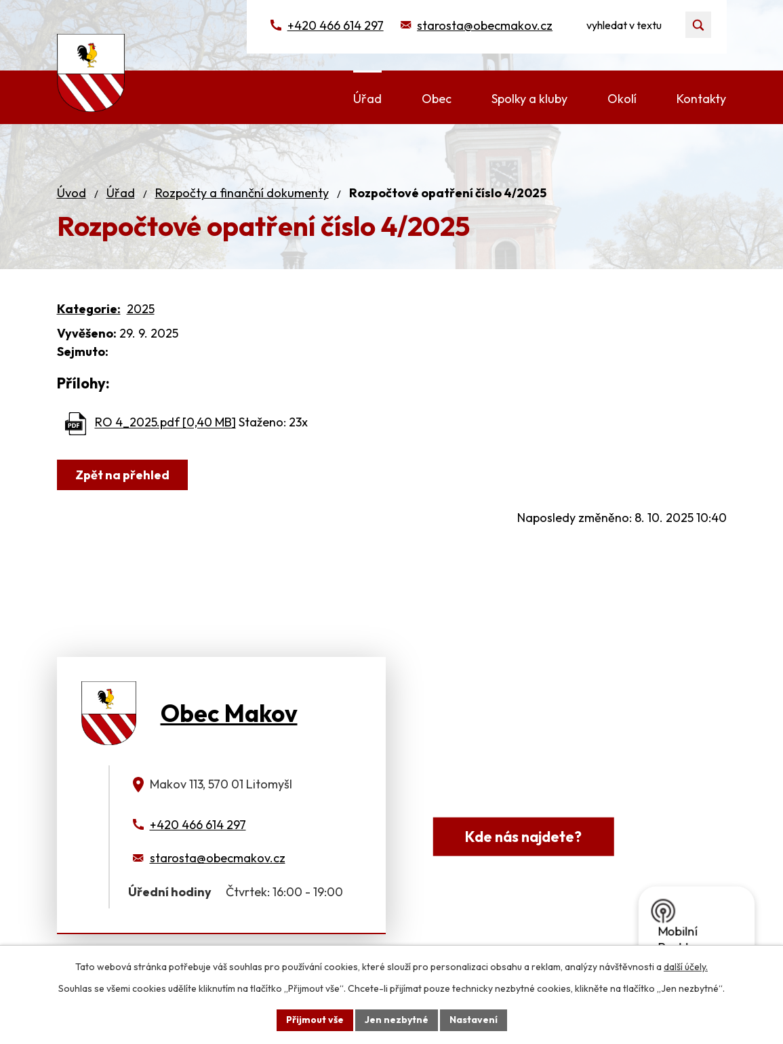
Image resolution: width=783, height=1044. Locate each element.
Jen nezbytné (396, 1019)
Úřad (120, 193)
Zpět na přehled (122, 475)
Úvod (71, 193)
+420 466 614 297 (335, 25)
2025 (141, 309)
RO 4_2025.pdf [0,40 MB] (165, 422)
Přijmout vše (315, 1019)
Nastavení (473, 1019)
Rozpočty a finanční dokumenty (242, 193)
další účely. (686, 967)
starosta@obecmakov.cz (485, 25)
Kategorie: (89, 309)
